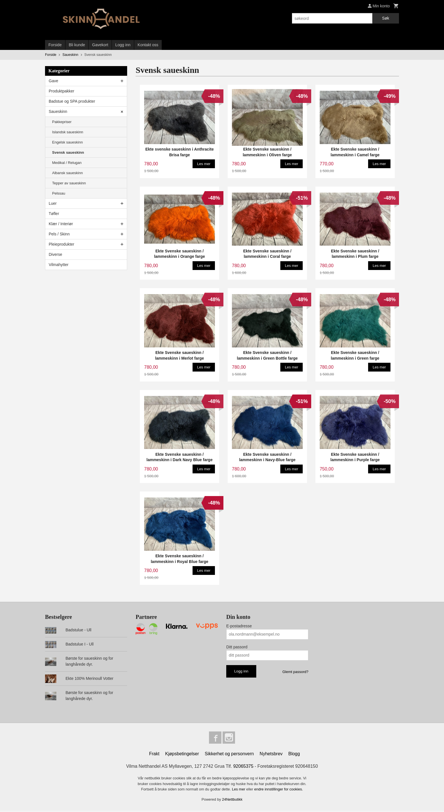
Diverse (55, 254)
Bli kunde (77, 45)
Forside (55, 45)
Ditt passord (236, 647)
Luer (53, 203)
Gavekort (100, 45)
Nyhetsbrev (271, 755)
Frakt (154, 755)
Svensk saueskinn (68, 152)
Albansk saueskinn (67, 173)
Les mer (239, 790)
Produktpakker (61, 91)
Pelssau (58, 193)
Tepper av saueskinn (69, 183)
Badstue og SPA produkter (72, 101)
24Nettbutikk (232, 800)
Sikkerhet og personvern (229, 755)
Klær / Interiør (61, 224)
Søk (385, 18)
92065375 (243, 767)
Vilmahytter (59, 264)
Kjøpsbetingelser (182, 755)
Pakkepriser (62, 122)
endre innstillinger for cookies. (278, 790)
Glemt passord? (295, 672)
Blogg (294, 755)
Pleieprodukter (61, 244)
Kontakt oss (148, 45)
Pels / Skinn (59, 234)
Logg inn (123, 45)
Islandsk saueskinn (67, 132)
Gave (53, 81)
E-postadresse (239, 626)
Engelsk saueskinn (67, 142)
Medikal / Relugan (67, 163)
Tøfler (54, 213)
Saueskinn (58, 111)
